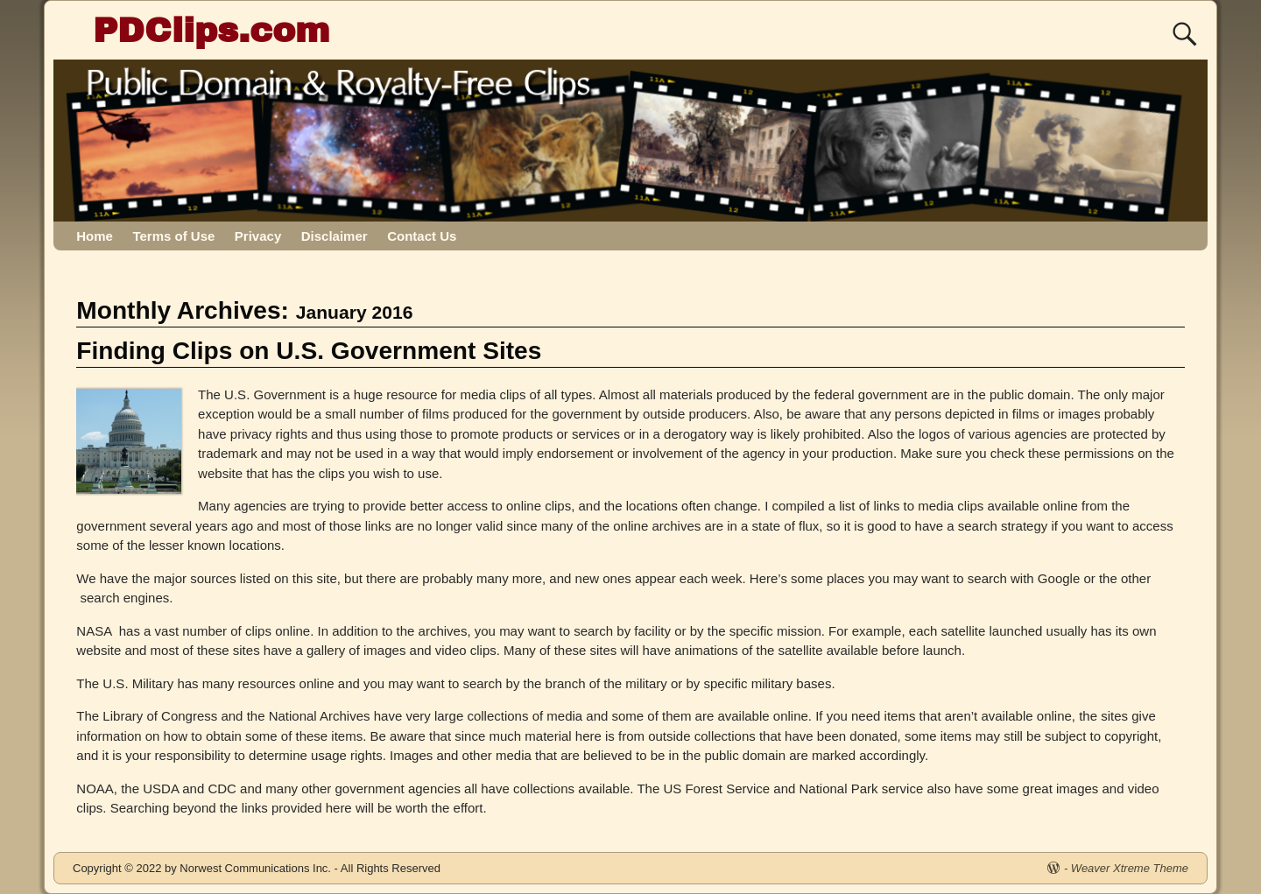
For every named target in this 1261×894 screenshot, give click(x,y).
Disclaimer (334, 236)
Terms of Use (173, 236)
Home (94, 236)
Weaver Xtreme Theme (1129, 868)
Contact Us (421, 236)
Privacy (258, 236)
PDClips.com (211, 30)
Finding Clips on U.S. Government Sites (308, 350)
